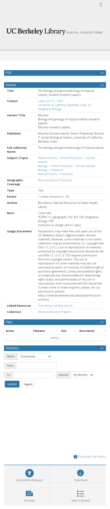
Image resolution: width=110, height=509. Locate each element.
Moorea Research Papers (54, 312)
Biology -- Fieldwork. (51, 170)
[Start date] (36, 365)
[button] (29, 495)
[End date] (33, 374)
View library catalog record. (55, 306)
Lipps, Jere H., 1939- (51, 101)
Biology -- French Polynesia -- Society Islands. (67, 166)
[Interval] (81, 374)
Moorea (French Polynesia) (55, 180)
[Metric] (34, 356)
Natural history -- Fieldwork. (55, 174)
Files (9, 322)
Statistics (12, 348)
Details (11, 85)
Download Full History (89, 457)
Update (12, 384)
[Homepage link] (55, 30)
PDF (9, 73)
